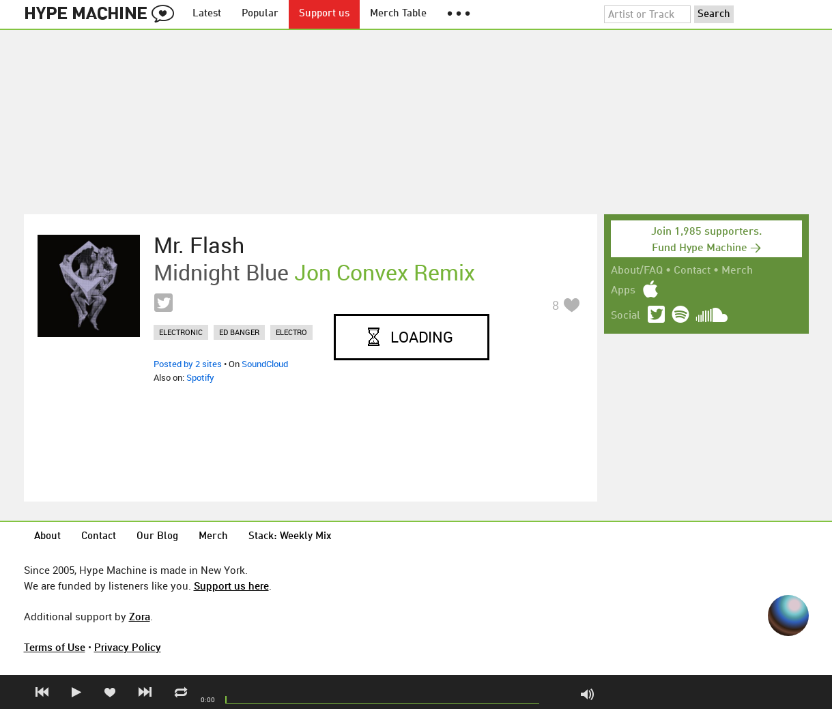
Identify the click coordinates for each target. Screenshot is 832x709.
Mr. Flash (199, 245)
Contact (692, 270)
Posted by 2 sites (188, 364)
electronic (181, 332)
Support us (324, 14)
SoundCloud (265, 364)
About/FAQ (637, 270)
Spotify (200, 377)
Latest (206, 14)
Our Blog (157, 537)
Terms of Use (54, 647)
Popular (260, 14)
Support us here (231, 585)
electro (291, 332)
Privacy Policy (127, 647)
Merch (737, 270)
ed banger (239, 332)
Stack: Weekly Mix (290, 537)
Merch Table (398, 14)
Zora (139, 616)
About (47, 537)
